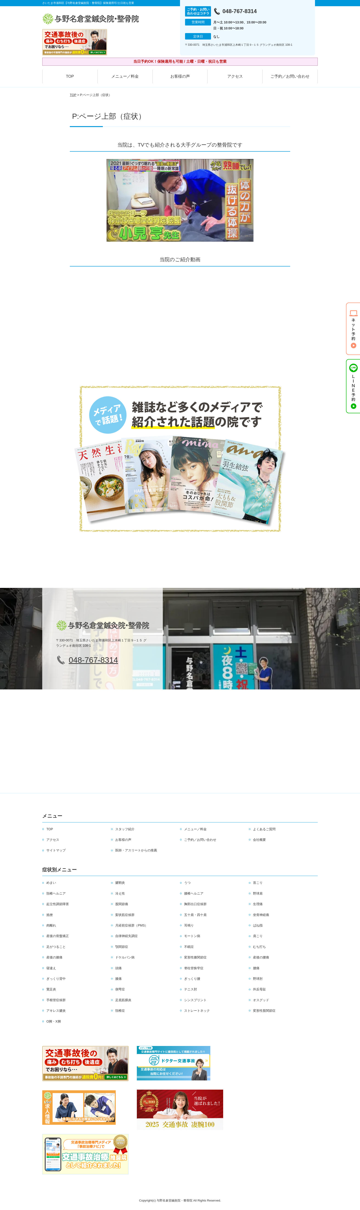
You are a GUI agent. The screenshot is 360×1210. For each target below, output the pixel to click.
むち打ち (259, 947)
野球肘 (258, 978)
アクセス (235, 76)
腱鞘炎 (120, 882)
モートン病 (192, 936)
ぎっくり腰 (192, 978)
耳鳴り (189, 925)
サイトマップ (56, 850)
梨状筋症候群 (125, 915)
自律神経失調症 (126, 936)
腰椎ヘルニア (193, 893)
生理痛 (258, 904)
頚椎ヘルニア (56, 893)
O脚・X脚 (53, 1021)
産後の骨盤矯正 (57, 936)
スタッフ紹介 (125, 829)
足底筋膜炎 (123, 1000)
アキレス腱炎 (56, 1010)
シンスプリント (195, 1000)
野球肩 (258, 893)
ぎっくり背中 (56, 978)
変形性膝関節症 (195, 957)
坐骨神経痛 (261, 915)
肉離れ (51, 925)
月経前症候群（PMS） (131, 925)
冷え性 (120, 893)
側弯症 (120, 989)
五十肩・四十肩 (195, 915)
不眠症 (189, 947)
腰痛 (256, 968)
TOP (70, 76)
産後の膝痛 (54, 957)
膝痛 (118, 978)
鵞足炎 (51, 989)
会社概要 (259, 840)
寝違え (51, 968)
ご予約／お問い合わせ (289, 76)
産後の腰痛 (261, 957)
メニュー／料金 (125, 76)
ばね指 (258, 925)
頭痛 (118, 968)
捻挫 (49, 915)
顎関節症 (121, 947)
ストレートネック (197, 1010)
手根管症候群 (56, 1000)
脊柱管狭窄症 (193, 968)
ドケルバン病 (125, 957)
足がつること (56, 947)
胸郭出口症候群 (195, 904)
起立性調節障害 (57, 904)
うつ (187, 882)
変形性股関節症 (264, 1010)
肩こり (258, 936)
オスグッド (261, 1000)
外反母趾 (259, 989)
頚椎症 (120, 1010)
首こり (258, 882)
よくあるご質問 (264, 829)
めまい (51, 882)
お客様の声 (180, 76)
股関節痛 (121, 904)
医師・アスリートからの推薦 (136, 850)
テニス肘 (190, 989)
